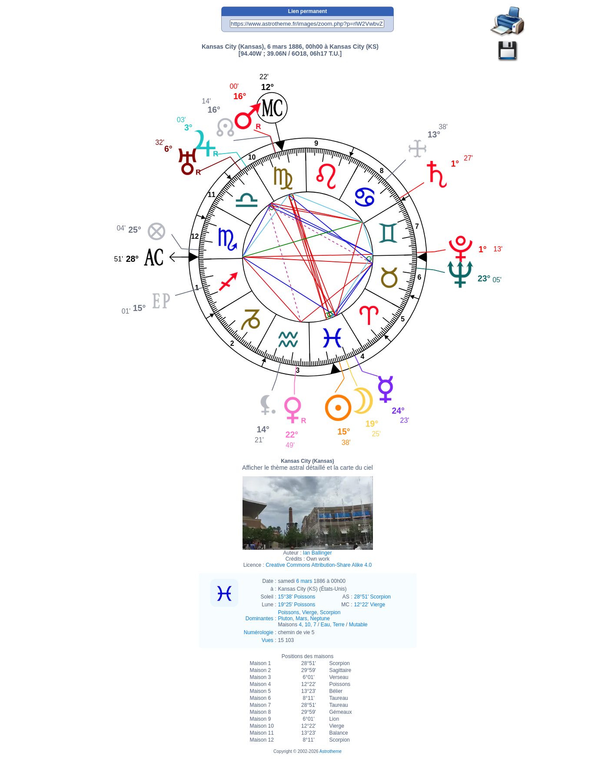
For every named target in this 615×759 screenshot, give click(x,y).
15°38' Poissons (297, 597)
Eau (325, 625)
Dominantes (259, 618)
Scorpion (330, 612)
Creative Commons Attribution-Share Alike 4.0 (319, 565)
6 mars (304, 581)
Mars (301, 618)
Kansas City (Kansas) (307, 464)
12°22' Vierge (370, 605)
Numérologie (258, 632)
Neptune (320, 618)
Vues (267, 640)
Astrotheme (330, 751)
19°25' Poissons (297, 605)
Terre (338, 625)
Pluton (285, 618)
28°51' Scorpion (372, 597)
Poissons (288, 612)
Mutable (358, 625)
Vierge (309, 612)
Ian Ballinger (317, 553)
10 (307, 625)
